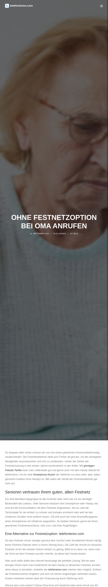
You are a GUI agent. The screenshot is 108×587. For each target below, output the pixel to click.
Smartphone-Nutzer (44, 459)
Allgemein (61, 226)
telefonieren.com (57, 554)
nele (75, 226)
